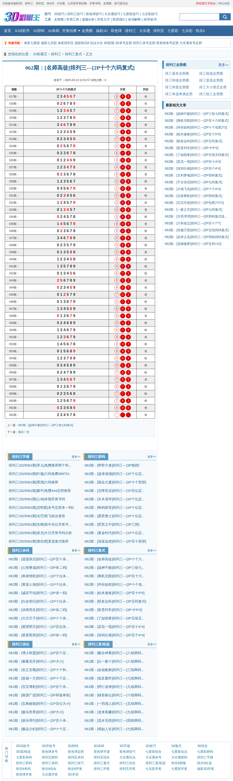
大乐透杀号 (154, 757)
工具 (48, 19)
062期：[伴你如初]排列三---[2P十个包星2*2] (196, 127)
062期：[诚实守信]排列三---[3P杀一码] (38, 593)
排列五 (158, 31)
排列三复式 (73, 54)
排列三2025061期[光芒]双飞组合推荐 (37, 516)
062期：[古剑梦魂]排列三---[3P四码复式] (193, 175)
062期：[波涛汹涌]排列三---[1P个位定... (115, 474)
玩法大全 (96, 43)
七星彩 (172, 31)
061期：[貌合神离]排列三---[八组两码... (114, 653)
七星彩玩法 (179, 751)
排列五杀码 (76, 757)
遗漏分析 (88, 19)
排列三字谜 (20, 457)
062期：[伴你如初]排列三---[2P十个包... (115, 584)
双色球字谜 (102, 751)
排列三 (130, 31)
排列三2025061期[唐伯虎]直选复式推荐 (39, 541)
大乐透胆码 (179, 757)
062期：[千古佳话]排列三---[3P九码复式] (193, 182)
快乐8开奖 (75, 769)
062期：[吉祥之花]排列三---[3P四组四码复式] (197, 237)
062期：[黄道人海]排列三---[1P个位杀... (39, 584)
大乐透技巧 (112, 14)
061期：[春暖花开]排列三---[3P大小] (36, 661)
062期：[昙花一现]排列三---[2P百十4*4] (115, 627)
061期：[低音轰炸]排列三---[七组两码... (114, 678)
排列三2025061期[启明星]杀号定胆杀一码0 (41, 507)
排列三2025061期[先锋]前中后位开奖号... (40, 524)
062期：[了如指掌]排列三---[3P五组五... (115, 618)
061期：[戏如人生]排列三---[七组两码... (114, 729)
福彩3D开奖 (205, 769)
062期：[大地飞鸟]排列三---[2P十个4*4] (193, 189)
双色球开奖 (24, 774)
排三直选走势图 (211, 80)
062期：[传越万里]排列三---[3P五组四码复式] (197, 230)
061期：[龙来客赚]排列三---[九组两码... (114, 712)
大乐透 (144, 31)
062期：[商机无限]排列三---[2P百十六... (115, 576)
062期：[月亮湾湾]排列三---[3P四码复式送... (196, 216)
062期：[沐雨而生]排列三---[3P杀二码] (38, 610)
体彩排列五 (66, 43)
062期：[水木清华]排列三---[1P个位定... (115, 499)
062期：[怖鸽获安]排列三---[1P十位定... (115, 507)
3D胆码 (39, 31)
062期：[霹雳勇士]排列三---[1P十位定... (115, 516)
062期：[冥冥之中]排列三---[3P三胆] (112, 524)
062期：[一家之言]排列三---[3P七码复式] (193, 209)
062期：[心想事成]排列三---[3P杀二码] (38, 567)
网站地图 (224, 3)
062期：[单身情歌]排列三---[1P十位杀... (39, 576)
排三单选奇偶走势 (179, 94)
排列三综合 (20, 644)
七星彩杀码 (24, 757)
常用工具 (72, 19)
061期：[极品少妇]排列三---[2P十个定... (39, 729)
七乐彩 (187, 31)
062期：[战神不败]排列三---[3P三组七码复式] (45, 425)
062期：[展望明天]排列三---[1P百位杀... (39, 627)
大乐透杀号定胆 (191, 43)
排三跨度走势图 (177, 87)
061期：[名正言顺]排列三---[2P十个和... (39, 670)
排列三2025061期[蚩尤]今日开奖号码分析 (40, 533)
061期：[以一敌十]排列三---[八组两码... (114, 661)
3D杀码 (53, 31)
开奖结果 (71, 29)
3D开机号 (150, 19)
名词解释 (134, 19)
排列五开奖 (127, 769)
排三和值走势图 (177, 80)
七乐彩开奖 (154, 769)
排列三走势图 (176, 65)
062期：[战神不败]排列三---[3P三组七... (115, 567)
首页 (7, 31)
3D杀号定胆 (123, 43)
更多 (76, 456)
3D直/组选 (23, 751)
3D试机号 (22, 31)
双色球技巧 (94, 14)
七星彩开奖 (179, 769)
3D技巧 (59, 14)
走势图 (59, 19)
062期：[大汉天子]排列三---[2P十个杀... (39, 618)
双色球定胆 (76, 751)
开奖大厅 (103, 19)
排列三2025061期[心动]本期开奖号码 (37, 499)
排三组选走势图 (211, 73)
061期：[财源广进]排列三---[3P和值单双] (39, 695)
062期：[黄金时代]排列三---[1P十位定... (115, 533)
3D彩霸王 (40, 54)
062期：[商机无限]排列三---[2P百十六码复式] (197, 120)
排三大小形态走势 (213, 87)
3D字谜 (124, 746)
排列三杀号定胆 (144, 43)
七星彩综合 (154, 751)
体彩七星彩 (32, 43)
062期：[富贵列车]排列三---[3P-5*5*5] (113, 610)
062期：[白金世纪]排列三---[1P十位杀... (39, 601)
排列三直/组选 (98, 644)
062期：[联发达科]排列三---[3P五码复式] (115, 601)
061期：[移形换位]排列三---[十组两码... (114, 695)
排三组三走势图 (211, 94)
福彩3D (102, 31)
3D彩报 (109, 43)
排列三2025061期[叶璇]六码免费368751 (39, 474)
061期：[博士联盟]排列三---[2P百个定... (39, 653)
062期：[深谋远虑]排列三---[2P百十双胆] (115, 541)
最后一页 (23, 432)
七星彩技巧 (131, 14)
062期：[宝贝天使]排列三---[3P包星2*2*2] (194, 202)
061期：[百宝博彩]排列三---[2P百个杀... (39, 687)
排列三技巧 (75, 14)
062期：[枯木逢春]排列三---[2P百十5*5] (115, 593)
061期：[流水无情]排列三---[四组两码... (114, 720)
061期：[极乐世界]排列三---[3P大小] (36, 712)
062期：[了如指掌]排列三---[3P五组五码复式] (197, 155)
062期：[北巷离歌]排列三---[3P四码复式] (193, 196)
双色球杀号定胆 (167, 43)
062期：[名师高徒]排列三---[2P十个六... (115, 559)
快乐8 (200, 31)
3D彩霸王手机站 (206, 3)
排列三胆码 (96, 457)
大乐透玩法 (127, 757)
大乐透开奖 (50, 774)
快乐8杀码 (23, 769)
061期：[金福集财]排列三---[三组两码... (114, 670)
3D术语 (73, 774)
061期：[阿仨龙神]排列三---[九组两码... (114, 687)
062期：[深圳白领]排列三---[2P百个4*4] (115, 635)
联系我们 (119, 19)
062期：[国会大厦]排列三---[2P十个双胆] (115, 482)
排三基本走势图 (177, 73)
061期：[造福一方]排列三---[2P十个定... (39, 678)
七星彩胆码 (205, 751)
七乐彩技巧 (150, 14)
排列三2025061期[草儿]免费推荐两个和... (40, 465)
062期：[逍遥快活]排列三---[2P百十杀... (39, 559)
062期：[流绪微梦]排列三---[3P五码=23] (193, 244)
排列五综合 (102, 757)
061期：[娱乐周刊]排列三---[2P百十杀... (39, 720)
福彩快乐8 (82, 43)
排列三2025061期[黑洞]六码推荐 (33, 482)
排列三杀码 (20, 550)
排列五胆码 (50, 757)
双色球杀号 (50, 751)
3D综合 (202, 746)
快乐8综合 (49, 769)
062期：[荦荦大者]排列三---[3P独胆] (112, 465)
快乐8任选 (204, 763)
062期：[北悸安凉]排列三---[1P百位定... (115, 491)
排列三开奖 (102, 769)
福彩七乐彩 (49, 43)
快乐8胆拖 (178, 763)
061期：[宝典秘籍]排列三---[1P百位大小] (39, 703)
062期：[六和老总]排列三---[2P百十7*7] (193, 223)
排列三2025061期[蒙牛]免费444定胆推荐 (40, 491)
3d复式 (176, 746)
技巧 (48, 14)
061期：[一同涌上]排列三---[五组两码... (114, 703)
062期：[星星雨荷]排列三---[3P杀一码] (38, 635)
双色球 (116, 31)
